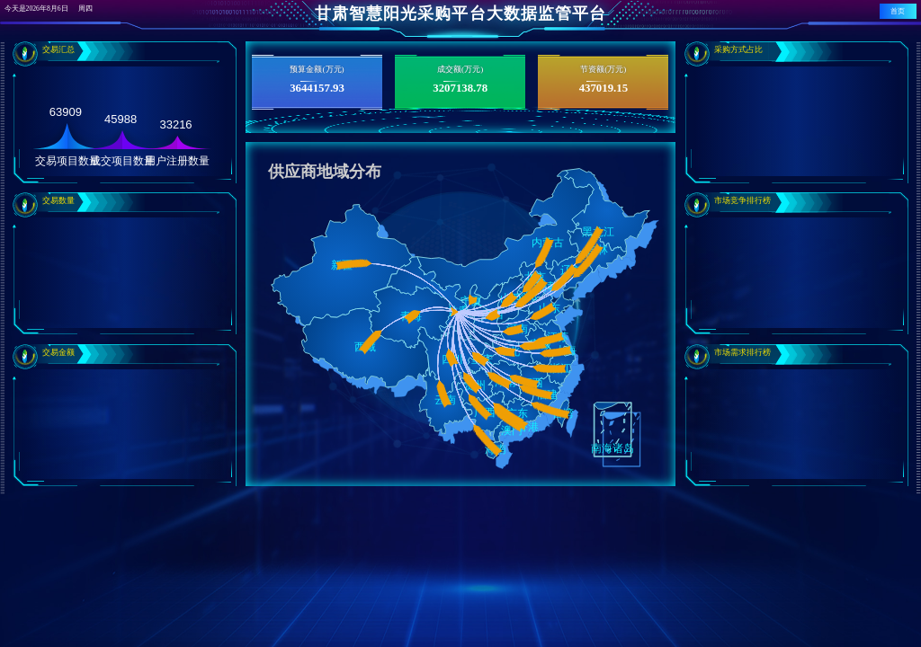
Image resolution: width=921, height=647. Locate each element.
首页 (897, 11)
